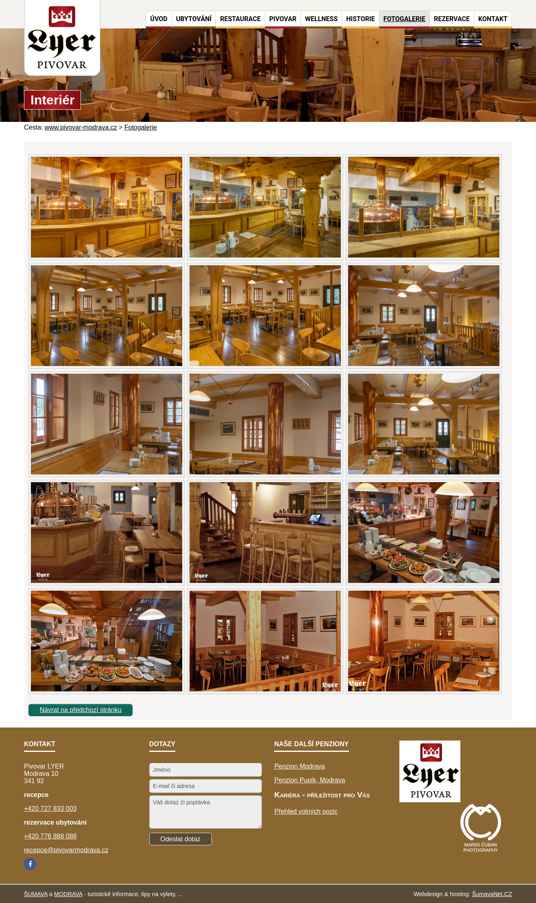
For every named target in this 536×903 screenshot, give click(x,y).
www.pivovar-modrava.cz (81, 127)
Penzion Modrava (299, 766)
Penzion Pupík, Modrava (309, 780)
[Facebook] (30, 864)
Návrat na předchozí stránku (81, 709)
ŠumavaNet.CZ (492, 894)
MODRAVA (68, 894)
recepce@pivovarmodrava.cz (66, 850)
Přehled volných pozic (306, 811)
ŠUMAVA (36, 894)
